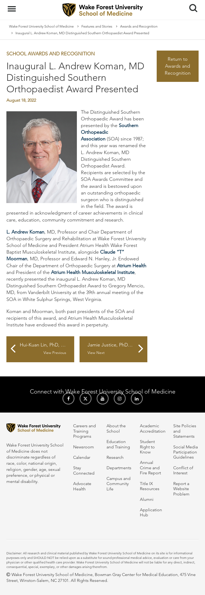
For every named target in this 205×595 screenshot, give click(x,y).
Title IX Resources (149, 486)
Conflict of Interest (183, 470)
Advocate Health (82, 486)
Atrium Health (131, 266)
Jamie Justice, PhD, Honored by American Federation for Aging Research (117, 348)
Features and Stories (96, 26)
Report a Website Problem (181, 489)
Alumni (146, 499)
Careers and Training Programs (84, 431)
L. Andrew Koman (25, 232)
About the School (116, 428)
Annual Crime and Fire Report (150, 467)
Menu (12, 6)
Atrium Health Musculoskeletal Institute (93, 272)
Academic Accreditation (152, 428)
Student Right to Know (147, 447)
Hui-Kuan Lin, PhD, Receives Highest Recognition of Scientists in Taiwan (47, 348)
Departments (119, 467)
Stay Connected (83, 470)
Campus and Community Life (119, 483)
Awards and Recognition (138, 26)
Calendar (81, 457)
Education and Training (118, 444)
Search (191, 6)
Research (115, 457)
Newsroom (83, 446)
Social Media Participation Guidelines (185, 452)
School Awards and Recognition (50, 54)
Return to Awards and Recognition (178, 66)
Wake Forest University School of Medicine (41, 26)
